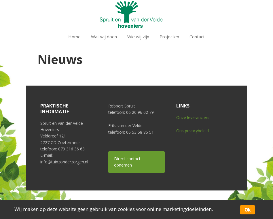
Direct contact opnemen (127, 162)
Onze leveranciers (192, 117)
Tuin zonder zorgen (136, 14)
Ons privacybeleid (192, 130)
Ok (247, 210)
